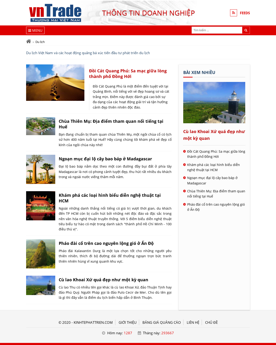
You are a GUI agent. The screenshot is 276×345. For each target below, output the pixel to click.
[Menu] (35, 30)
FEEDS (245, 13)
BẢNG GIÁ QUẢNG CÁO (161, 322)
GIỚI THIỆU (128, 322)
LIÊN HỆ (193, 322)
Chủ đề (211, 322)
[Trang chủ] (28, 41)
